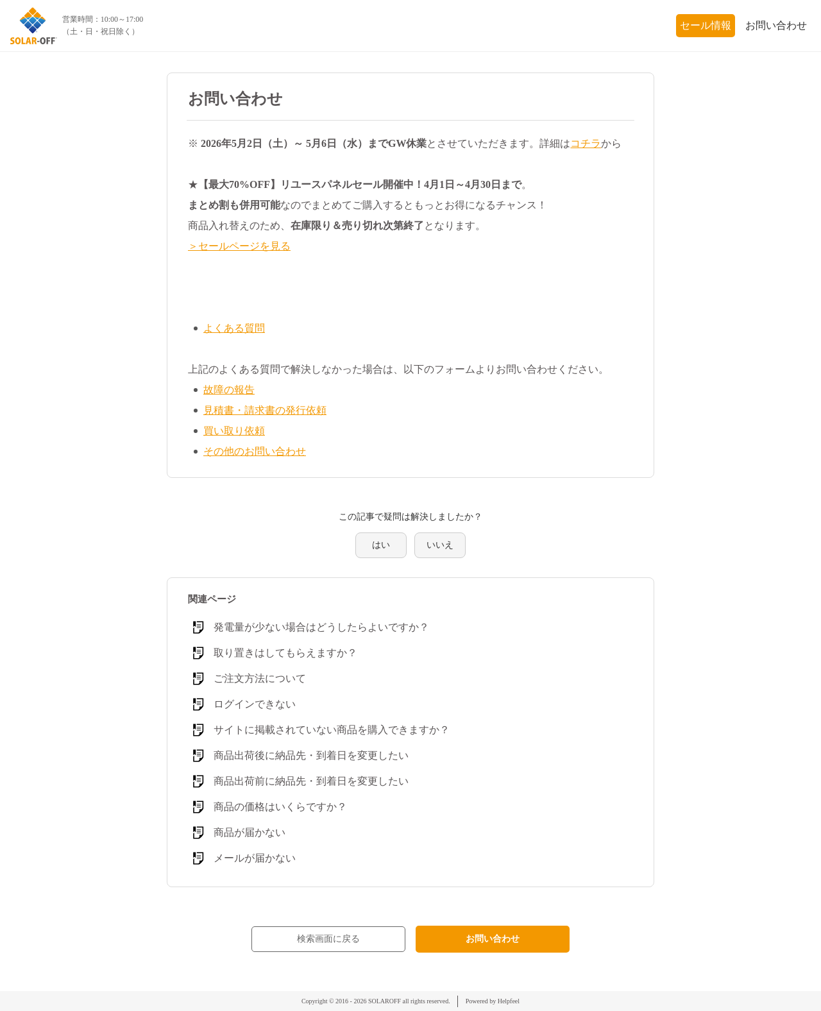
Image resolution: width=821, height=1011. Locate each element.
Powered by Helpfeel (493, 1001)
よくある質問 (234, 328)
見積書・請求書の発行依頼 (264, 410)
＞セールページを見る (239, 246)
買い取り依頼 (234, 430)
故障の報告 (229, 389)
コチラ (585, 143)
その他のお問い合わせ (254, 451)
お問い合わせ (776, 25)
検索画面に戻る (328, 939)
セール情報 (705, 25)
